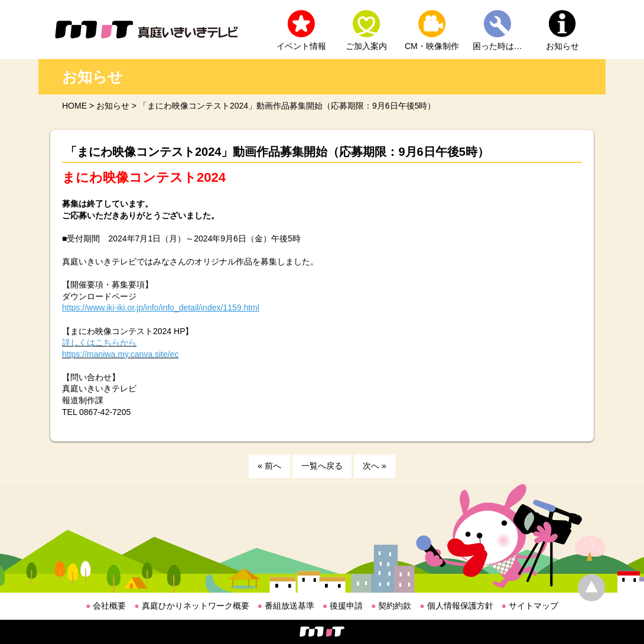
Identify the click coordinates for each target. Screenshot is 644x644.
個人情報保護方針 (456, 605)
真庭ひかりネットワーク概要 (191, 605)
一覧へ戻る (322, 465)
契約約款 (391, 605)
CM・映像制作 (432, 46)
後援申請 (343, 605)
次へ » (374, 465)
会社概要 (106, 605)
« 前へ (269, 465)
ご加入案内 (366, 46)
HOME (74, 105)
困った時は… (497, 46)
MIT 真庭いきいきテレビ (146, 29)
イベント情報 (301, 46)
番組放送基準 (286, 605)
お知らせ (562, 46)
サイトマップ (530, 605)
